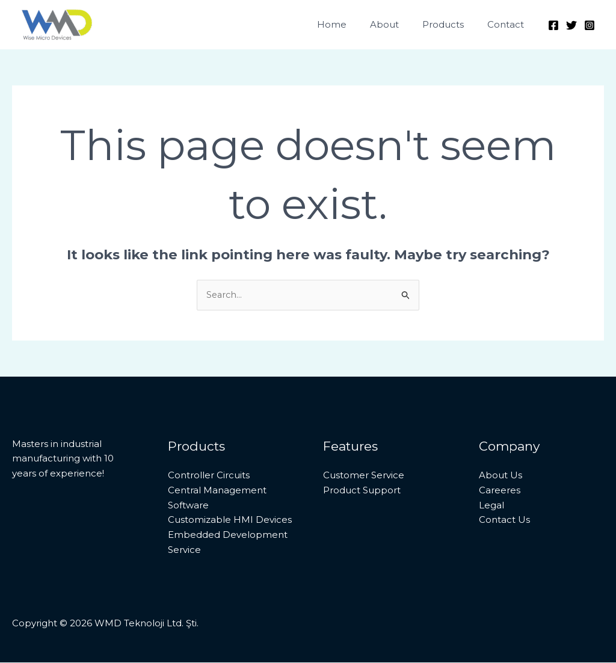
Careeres (499, 490)
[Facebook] (553, 25)
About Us (500, 475)
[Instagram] (589, 25)
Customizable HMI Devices (230, 520)
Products (451, 24)
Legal (491, 505)
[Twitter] (571, 25)
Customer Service (363, 475)
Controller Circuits (209, 475)
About (398, 24)
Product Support (362, 490)
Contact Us (504, 520)
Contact (508, 24)
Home (351, 24)
